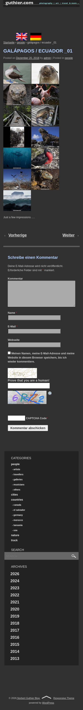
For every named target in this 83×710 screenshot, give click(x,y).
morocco (18, 525)
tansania (18, 530)
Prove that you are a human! (28, 385)
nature (15, 540)
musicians (19, 490)
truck (14, 545)
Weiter (68, 235)
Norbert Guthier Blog (28, 703)
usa (15, 535)
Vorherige (17, 235)
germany (18, 520)
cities (14, 500)
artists (17, 474)
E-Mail (12, 331)
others (17, 495)
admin (47, 58)
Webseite (14, 345)
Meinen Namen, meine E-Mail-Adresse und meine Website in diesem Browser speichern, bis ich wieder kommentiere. (41, 362)
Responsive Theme (63, 703)
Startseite (9, 42)
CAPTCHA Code (36, 423)
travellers (18, 480)
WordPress (48, 708)
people (21, 42)
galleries (18, 485)
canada (17, 510)
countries (17, 505)
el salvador (19, 515)
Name (11, 318)
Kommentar (15, 278)
